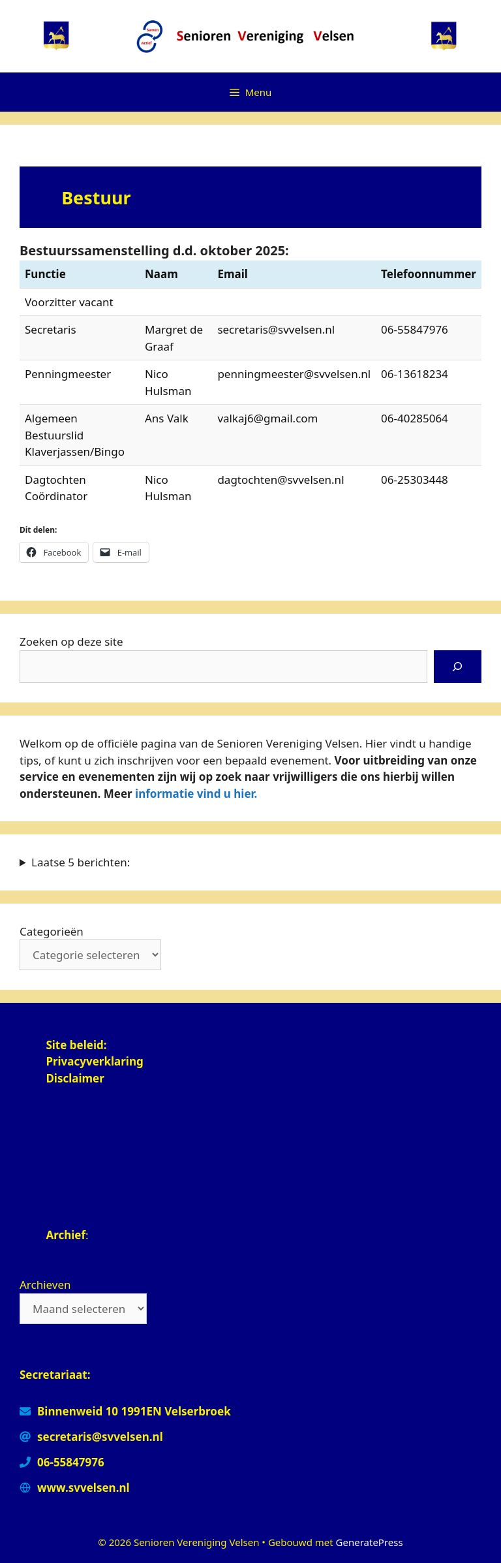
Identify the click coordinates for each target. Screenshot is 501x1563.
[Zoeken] (457, 667)
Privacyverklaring (96, 1061)
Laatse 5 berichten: (80, 862)
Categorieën (52, 931)
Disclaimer (75, 1078)
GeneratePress (369, 1542)
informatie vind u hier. (196, 793)
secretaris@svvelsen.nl (100, 1436)
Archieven (45, 1284)
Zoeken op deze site (71, 641)
